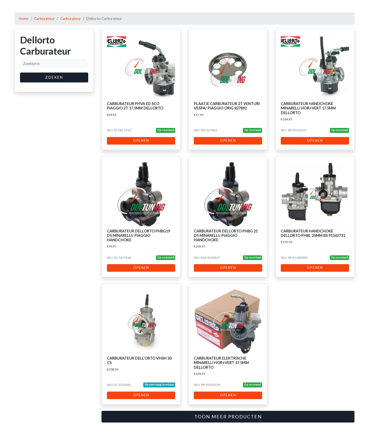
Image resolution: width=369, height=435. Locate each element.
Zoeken (54, 77)
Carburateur (44, 18)
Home (24, 18)
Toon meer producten (228, 416)
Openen (141, 140)
